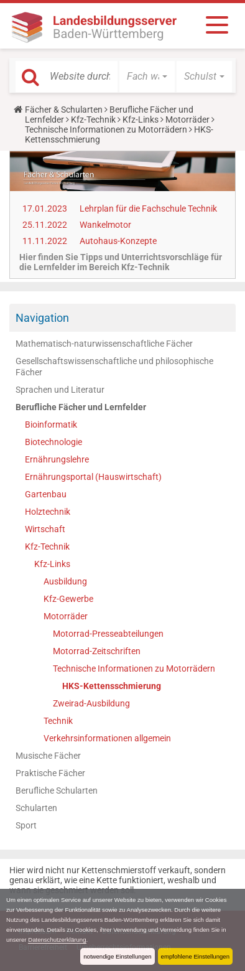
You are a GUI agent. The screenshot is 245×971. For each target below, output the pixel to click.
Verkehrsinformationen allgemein (107, 738)
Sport (26, 825)
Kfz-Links (140, 119)
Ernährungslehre (57, 459)
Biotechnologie (53, 442)
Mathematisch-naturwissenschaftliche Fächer (104, 344)
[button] (147, 76)
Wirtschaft (45, 529)
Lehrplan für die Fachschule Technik (148, 208)
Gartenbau (46, 494)
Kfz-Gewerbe (68, 599)
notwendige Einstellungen (117, 956)
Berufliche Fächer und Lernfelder (81, 407)
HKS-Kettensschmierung (111, 686)
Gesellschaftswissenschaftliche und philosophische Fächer (114, 366)
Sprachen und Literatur (60, 390)
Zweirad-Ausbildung (91, 703)
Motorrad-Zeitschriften (97, 651)
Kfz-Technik (93, 119)
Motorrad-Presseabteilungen (108, 634)
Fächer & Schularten (64, 110)
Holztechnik (47, 512)
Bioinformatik (51, 424)
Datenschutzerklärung (57, 939)
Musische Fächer (48, 756)
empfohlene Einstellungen (195, 956)
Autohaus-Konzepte (118, 241)
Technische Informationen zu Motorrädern (106, 129)
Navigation (42, 317)
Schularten (36, 808)
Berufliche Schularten (57, 790)
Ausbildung (65, 581)
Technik (58, 721)
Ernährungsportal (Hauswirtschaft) (93, 477)
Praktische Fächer (50, 773)
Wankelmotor (105, 225)
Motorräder (187, 119)
